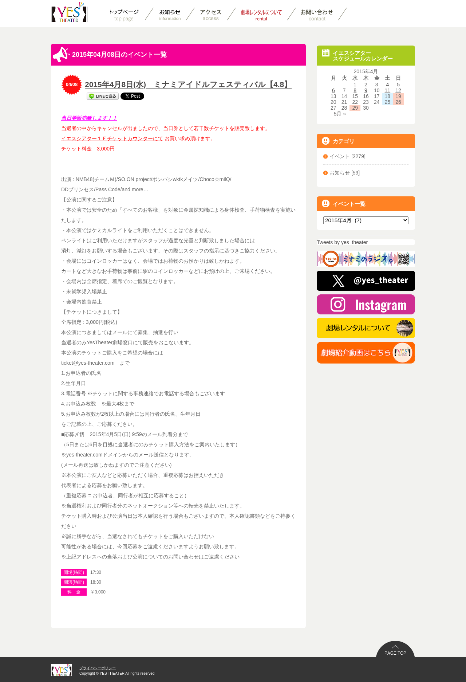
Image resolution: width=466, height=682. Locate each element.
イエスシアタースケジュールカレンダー (357, 55)
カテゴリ (338, 141)
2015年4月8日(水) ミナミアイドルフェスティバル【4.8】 (188, 84)
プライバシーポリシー (97, 668)
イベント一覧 (344, 203)
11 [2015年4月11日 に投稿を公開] (388, 90)
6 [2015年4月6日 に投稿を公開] (333, 90)
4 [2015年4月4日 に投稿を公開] (387, 84)
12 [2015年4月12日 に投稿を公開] (398, 90)
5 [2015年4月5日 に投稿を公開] (398, 84)
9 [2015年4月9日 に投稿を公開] (365, 90)
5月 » (340, 114)
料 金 (73, 592)
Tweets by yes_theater (342, 242)
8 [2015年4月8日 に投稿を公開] (355, 90)
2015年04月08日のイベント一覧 (110, 54)
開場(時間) (74, 572)
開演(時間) (74, 582)
